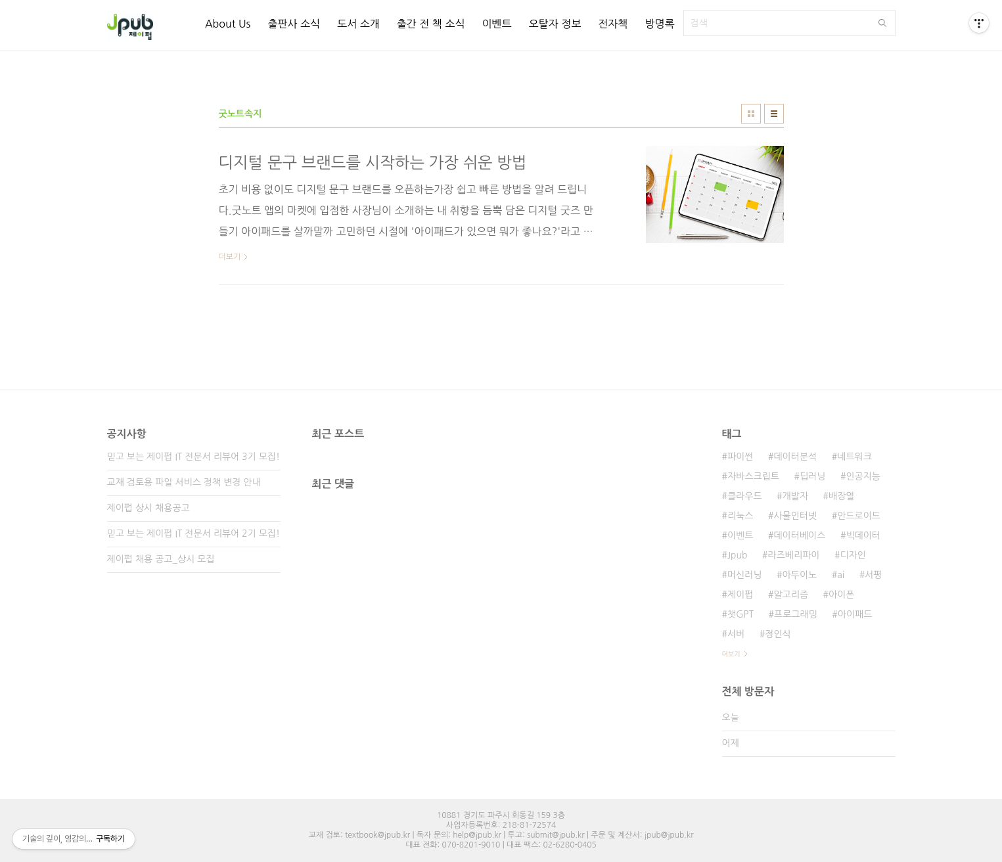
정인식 (777, 634)
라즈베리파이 (794, 555)
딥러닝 (812, 476)
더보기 (731, 653)
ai (840, 574)
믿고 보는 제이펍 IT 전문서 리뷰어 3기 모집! (193, 456)
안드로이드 (858, 515)
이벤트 (496, 23)
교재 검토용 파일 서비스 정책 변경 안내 (184, 482)
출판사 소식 (293, 23)
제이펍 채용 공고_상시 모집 (161, 559)
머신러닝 (744, 574)
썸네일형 (751, 114)
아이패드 (855, 614)
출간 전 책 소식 (431, 23)
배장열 (841, 496)
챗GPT (740, 614)
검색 (882, 23)
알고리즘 (790, 594)
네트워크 (854, 456)
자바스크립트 (753, 476)
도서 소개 (358, 23)
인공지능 (863, 476)
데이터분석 (795, 456)
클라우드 (744, 496)
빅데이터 (863, 535)
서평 (873, 574)
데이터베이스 (799, 535)
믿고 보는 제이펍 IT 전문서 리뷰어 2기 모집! (193, 533)
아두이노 (800, 574)
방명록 (659, 23)
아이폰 (841, 594)
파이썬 (740, 456)
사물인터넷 (795, 515)
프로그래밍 (795, 614)
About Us (227, 23)
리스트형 (774, 114)
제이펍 (740, 594)
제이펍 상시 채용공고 (148, 507)
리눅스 (740, 515)
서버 (735, 634)
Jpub (737, 555)
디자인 (852, 555)
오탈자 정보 (555, 23)
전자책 (612, 23)
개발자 (795, 496)
